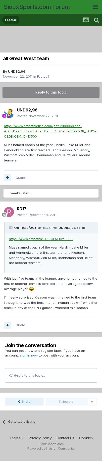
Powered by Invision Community (51, 448)
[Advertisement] (52, 40)
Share (24, 401)
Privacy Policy (40, 438)
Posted (37, 116)
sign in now (29, 355)
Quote (20, 178)
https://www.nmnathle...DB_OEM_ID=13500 (41, 239)
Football (43, 76)
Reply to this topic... (27, 375)
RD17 (21, 208)
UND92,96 (16, 71)
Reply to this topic (51, 92)
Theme (16, 438)
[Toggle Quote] (11, 228)
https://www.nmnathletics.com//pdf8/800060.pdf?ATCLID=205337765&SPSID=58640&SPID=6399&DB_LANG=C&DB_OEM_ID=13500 (50, 131)
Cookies (86, 438)
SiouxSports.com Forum (37, 6)
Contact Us (65, 438)
